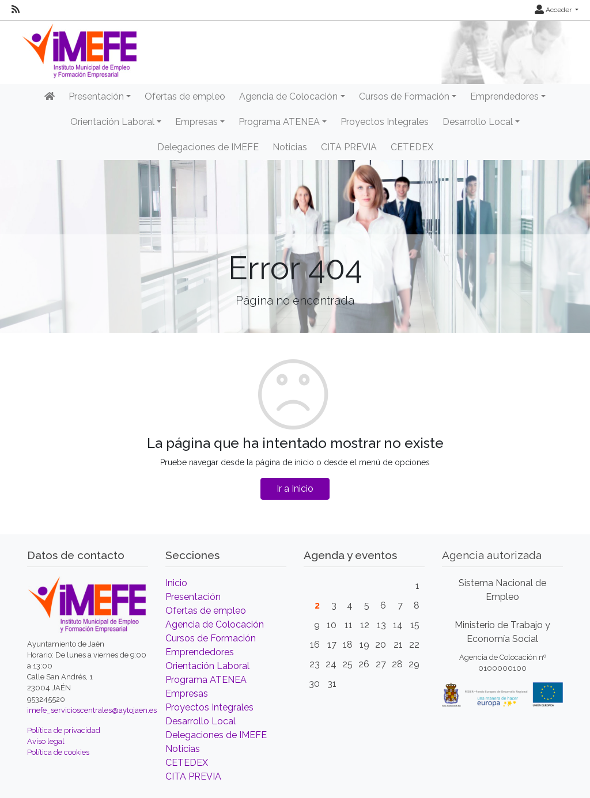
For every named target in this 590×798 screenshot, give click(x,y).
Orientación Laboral (207, 665)
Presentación (193, 596)
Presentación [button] (96, 96)
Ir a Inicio (295, 488)
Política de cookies (58, 752)
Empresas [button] (196, 121)
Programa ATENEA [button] (279, 121)
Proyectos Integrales (385, 121)
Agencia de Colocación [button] (288, 96)
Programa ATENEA (206, 679)
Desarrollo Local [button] (477, 121)
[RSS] (16, 10)
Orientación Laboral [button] (112, 121)
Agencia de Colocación (214, 624)
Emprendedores (199, 652)
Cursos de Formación (210, 638)
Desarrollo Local (200, 721)
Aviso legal (46, 741)
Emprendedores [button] (504, 96)
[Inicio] (49, 96)
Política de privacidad (63, 730)
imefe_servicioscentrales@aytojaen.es (92, 710)
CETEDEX (412, 147)
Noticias (290, 147)
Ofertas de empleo (185, 96)
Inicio (176, 582)
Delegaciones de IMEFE (208, 147)
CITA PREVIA (349, 147)
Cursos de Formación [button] (404, 96)
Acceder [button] (554, 10)
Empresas (186, 693)
